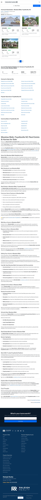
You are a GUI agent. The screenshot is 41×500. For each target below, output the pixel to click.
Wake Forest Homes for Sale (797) (7, 85)
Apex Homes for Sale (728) (6, 90)
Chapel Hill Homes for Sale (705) (27, 90)
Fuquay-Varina (5, 444)
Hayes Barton (23, 443)
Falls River (23, 441)
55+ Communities (6, 465)
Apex (4, 436)
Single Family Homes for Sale (27, 99)
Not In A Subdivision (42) (5, 123)
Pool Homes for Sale (25, 105)
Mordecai (23, 444)
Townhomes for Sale (5, 101)
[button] (1, 2)
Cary (4, 438)
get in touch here (14, 396)
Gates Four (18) (4, 125)
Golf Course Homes (6, 470)
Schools (2, 114)
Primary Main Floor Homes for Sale (7, 108)
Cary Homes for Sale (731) (6, 88)
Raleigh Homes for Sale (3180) (6, 81)
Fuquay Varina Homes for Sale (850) (28, 83)
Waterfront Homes (6, 467)
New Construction (6, 462)
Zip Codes (23, 114)
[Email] (20, 418)
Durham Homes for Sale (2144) (27, 81)
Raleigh (4, 450)
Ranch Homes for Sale (25, 112)
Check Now (20, 421)
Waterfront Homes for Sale (26, 108)
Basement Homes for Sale (26, 110)
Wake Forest (5, 451)
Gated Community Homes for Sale (7, 110)
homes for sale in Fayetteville (14, 217)
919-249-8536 (37, 402)
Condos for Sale (24, 101)
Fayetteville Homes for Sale (6, 99)
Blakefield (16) (24, 125)
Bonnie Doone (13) (24, 130)
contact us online (34, 150)
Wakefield (23, 451)
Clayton (4, 441)
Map (20, 497)
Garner (4, 446)
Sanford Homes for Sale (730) (27, 88)
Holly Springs (5, 448)
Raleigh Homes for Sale (7, 456)
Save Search (36, 5)
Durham (4, 443)
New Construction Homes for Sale (27, 103)
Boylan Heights (24, 436)
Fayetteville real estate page (9, 149)
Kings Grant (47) (24, 121)
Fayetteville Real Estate (35, 400)
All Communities (4, 132)
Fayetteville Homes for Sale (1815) (7, 83)
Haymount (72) (4, 121)
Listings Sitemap (29, 495)
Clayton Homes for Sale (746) (27, 85)
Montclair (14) (24, 127)
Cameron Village (24, 438)
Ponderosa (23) (24, 123)
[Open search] (29, 2)
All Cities (3, 92)
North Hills (23, 446)
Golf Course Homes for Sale (6, 112)
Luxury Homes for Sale (5, 105)
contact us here (17, 377)
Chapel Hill (5, 439)
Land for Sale (3, 103)
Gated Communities (7, 468)
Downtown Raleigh (24, 439)
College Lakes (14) (4, 127)
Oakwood (23, 448)
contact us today (28, 248)
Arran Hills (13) (3, 130)
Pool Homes (5, 472)
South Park (23, 450)
